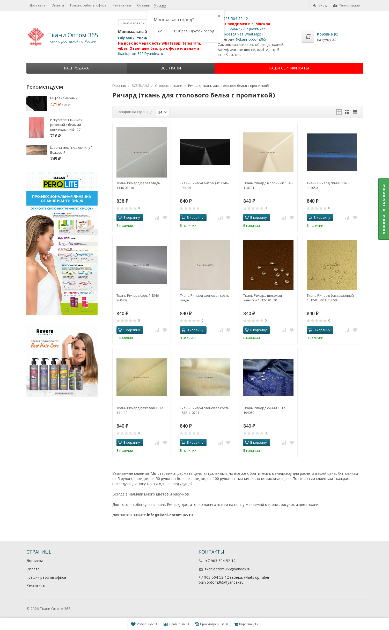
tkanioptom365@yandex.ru (140, 53)
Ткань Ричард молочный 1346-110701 (268, 185)
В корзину (129, 217)
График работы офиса (88, 5)
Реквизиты (122, 5)
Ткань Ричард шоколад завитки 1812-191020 (262, 297)
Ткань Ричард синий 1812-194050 (264, 410)
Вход (320, 5)
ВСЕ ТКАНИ (170, 68)
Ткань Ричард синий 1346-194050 (328, 185)
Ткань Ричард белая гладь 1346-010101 (138, 185)
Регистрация (346, 5)
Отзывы (144, 5)
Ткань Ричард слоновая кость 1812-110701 (204, 410)
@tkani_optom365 (251, 39)
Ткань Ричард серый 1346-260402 (138, 297)
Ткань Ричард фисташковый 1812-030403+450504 (330, 297)
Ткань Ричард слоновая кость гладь (204, 297)
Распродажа (76, 68)
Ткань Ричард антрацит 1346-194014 (204, 185)
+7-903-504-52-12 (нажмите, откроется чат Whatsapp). (242, 31)
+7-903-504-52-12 (233, 18)
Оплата (58, 5)
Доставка (37, 5)
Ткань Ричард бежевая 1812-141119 (140, 410)
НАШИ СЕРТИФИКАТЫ (289, 68)
